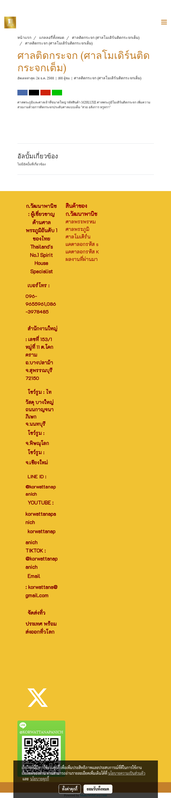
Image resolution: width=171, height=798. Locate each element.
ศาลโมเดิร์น (78, 236)
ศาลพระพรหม (81, 221)
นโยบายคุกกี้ (39, 778)
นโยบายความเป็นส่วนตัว (126, 773)
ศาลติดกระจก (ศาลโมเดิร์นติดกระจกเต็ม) (107, 77)
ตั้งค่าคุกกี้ (69, 788)
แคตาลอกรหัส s (82, 244)
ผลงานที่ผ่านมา (82, 259)
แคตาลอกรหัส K (82, 251)
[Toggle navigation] (164, 22)
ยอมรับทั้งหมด (98, 788)
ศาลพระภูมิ (77, 229)
